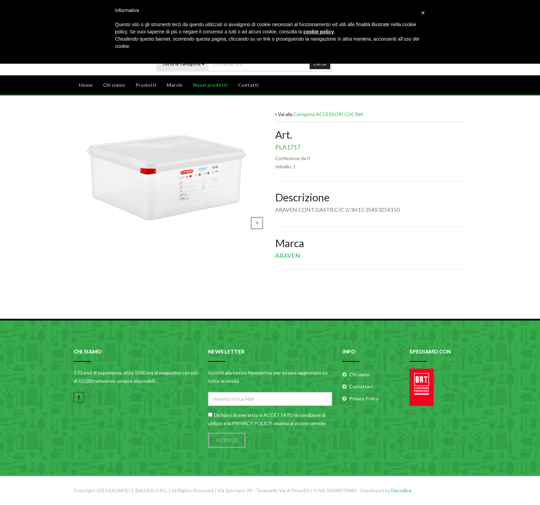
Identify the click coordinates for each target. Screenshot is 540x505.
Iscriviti (227, 440)
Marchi (175, 85)
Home (86, 85)
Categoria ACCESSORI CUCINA (328, 114)
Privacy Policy (363, 398)
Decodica (401, 490)
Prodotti (146, 85)
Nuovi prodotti (210, 85)
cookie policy (318, 31)
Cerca (319, 63)
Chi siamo (114, 85)
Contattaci (361, 386)
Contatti (248, 85)
